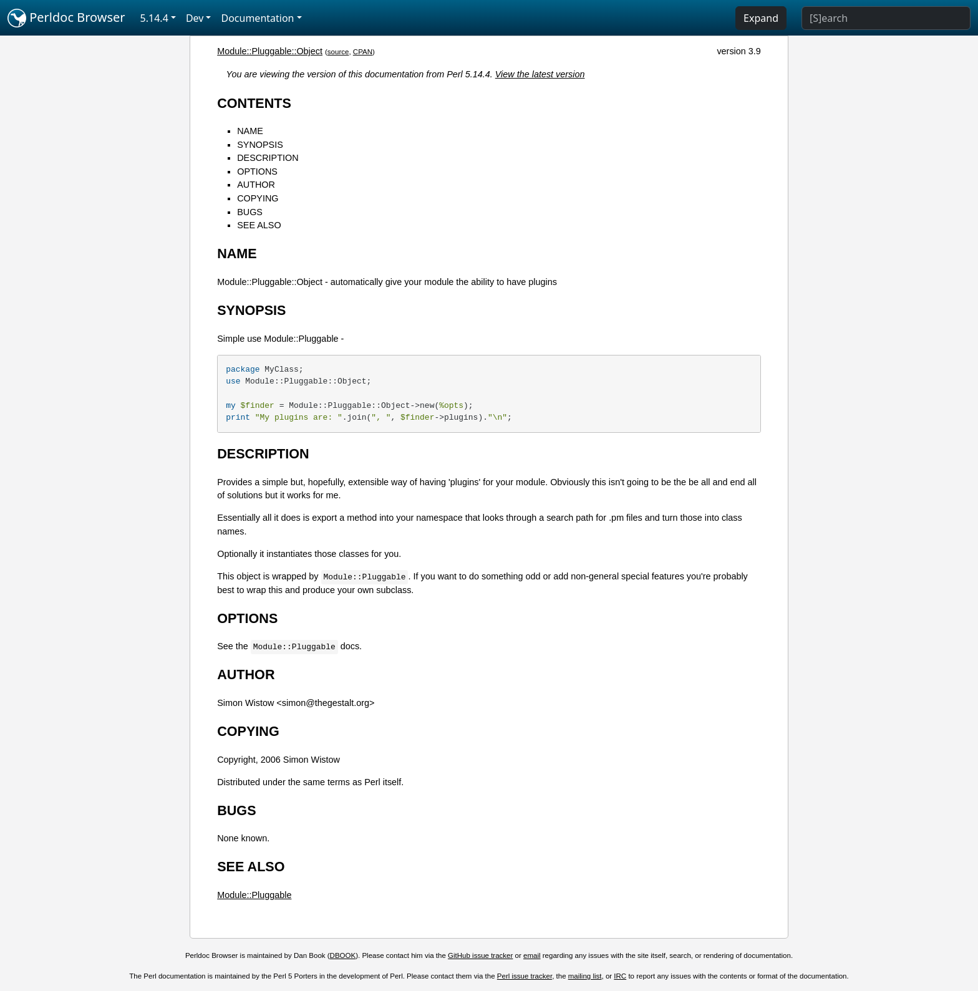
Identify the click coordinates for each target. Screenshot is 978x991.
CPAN (362, 52)
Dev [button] (195, 18)
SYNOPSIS (260, 145)
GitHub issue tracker (480, 955)
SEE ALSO (259, 225)
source (338, 52)
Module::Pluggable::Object (269, 51)
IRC (620, 976)
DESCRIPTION (267, 158)
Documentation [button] (257, 18)
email (532, 955)
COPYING (257, 198)
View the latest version (540, 74)
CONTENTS (254, 103)
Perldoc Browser (66, 18)
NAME (250, 131)
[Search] (886, 18)
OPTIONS (257, 171)
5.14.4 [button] (154, 18)
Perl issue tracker (524, 976)
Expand (760, 18)
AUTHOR (256, 185)
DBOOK (343, 955)
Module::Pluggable (254, 895)
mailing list (585, 976)
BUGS (250, 212)
